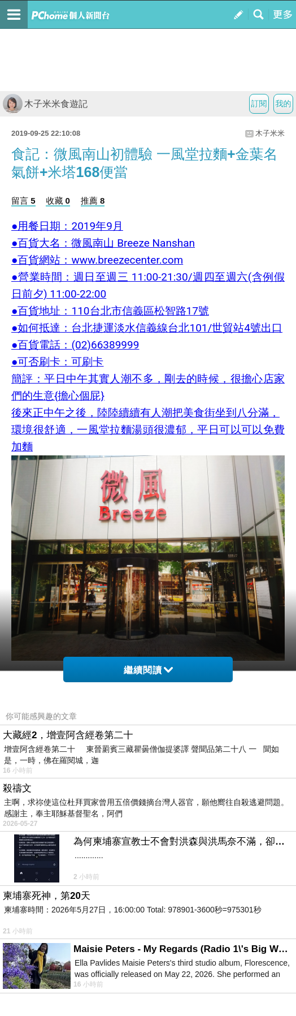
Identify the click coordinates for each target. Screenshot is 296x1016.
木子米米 (270, 133)
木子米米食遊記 (45, 104)
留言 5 (23, 200)
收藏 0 (58, 200)
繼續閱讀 (148, 670)
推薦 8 (93, 200)
